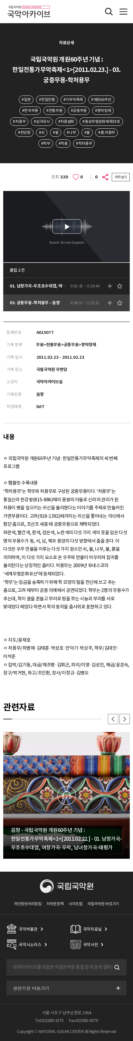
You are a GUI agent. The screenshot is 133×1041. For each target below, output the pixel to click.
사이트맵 (75, 903)
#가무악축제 (73, 99)
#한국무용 (30, 110)
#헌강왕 (24, 132)
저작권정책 (54, 903)
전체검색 (109, 11)
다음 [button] (124, 719)
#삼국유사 (42, 121)
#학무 (45, 143)
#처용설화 (66, 121)
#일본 (26, 99)
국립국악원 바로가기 (103, 903)
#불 (87, 132)
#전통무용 (54, 110)
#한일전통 (47, 99)
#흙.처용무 (106, 132)
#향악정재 (103, 110)
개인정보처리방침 (28, 903)
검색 (116, 967)
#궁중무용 (79, 110)
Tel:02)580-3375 (49, 1020)
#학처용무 (84, 143)
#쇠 (41, 132)
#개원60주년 (101, 99)
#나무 (71, 132)
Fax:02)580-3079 (83, 1020)
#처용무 (19, 121)
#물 (55, 132)
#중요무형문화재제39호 (101, 121)
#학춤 (63, 143)
